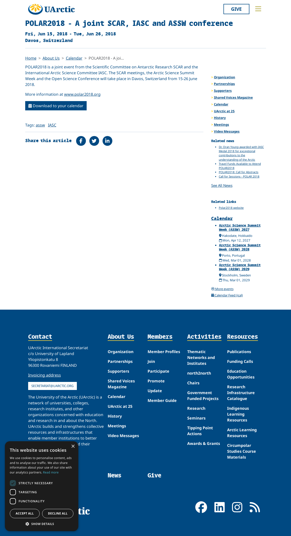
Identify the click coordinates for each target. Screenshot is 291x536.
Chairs (193, 383)
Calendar (74, 58)
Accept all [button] (25, 513)
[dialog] (41, 486)
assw (40, 125)
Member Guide (162, 400)
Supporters (223, 90)
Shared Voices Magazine (233, 97)
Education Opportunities (241, 374)
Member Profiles (164, 351)
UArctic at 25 (224, 111)
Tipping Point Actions (200, 430)
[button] (41, 523)
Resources (242, 337)
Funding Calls (240, 361)
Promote (156, 381)
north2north (199, 373)
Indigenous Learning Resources (238, 414)
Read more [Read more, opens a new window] (51, 472)
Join (151, 361)
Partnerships (224, 84)
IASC (52, 125)
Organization (224, 77)
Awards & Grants (203, 443)
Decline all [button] (58, 513)
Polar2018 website (231, 208)
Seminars (196, 418)
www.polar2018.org (82, 94)
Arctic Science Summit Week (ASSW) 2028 (240, 247)
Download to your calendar (55, 105)
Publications (239, 351)
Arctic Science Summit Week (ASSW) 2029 (240, 267)
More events (222, 289)
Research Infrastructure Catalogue (241, 392)
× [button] (73, 446)
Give (236, 9)
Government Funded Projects (203, 395)
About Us (51, 58)
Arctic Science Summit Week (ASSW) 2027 (240, 227)
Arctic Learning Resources (242, 432)
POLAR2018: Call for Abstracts (238, 172)
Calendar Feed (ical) (227, 295)
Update (155, 390)
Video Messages (227, 131)
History (220, 118)
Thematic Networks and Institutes (201, 357)
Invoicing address (44, 375)
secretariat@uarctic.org (52, 386)
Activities (204, 337)
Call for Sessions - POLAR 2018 (239, 176)
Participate (158, 371)
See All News (222, 185)
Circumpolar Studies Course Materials (241, 451)
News (114, 475)
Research (196, 408)
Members (160, 337)
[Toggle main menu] (258, 9)
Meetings (221, 124)
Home (30, 58)
